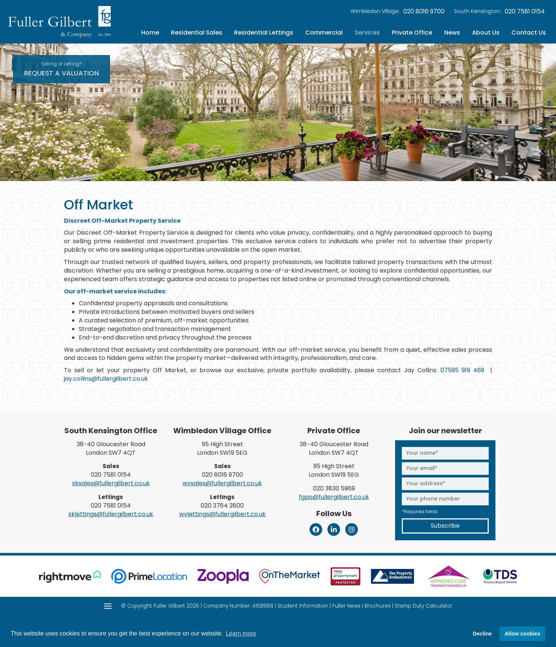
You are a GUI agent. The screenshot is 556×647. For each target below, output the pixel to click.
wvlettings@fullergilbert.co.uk (222, 514)
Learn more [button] (241, 633)
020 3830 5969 (334, 488)
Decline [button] (482, 634)
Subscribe (445, 525)
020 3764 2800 (222, 505)
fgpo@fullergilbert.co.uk (334, 497)
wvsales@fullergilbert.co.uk (222, 483)
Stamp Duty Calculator (423, 605)
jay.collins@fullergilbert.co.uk (106, 378)
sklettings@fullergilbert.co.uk (110, 514)
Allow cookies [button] (522, 634)
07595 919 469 (462, 370)
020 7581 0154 (525, 11)
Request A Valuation (61, 69)
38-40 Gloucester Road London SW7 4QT (111, 448)
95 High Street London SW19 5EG (222, 448)
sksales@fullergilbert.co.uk (111, 483)
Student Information (303, 605)
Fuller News (346, 605)
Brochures (378, 605)
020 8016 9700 (424, 11)
